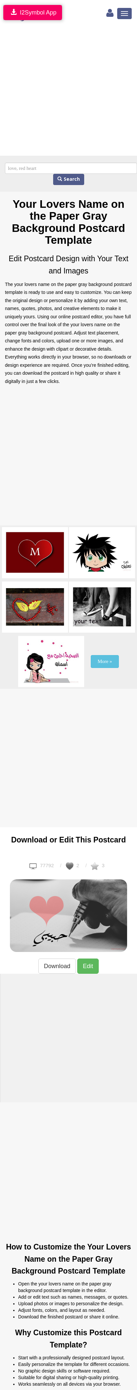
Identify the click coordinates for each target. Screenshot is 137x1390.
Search (68, 179)
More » (105, 661)
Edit (88, 966)
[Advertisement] (62, 90)
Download (57, 966)
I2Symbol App (32, 12)
